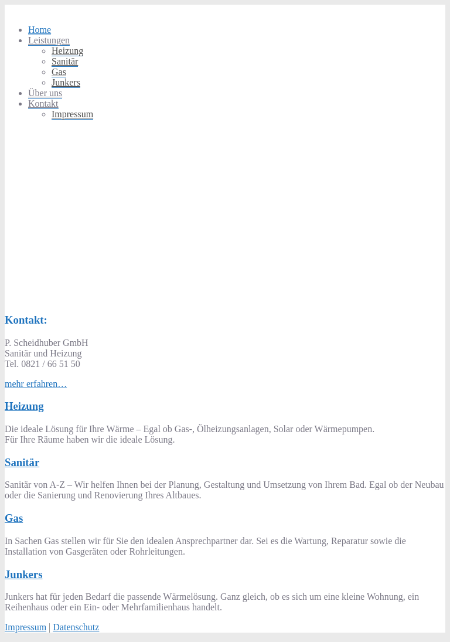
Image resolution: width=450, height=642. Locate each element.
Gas (59, 72)
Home (39, 30)
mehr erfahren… (36, 384)
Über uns (45, 93)
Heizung (67, 51)
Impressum (72, 114)
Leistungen (49, 40)
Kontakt (43, 103)
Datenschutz (76, 627)
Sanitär (65, 61)
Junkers (66, 82)
